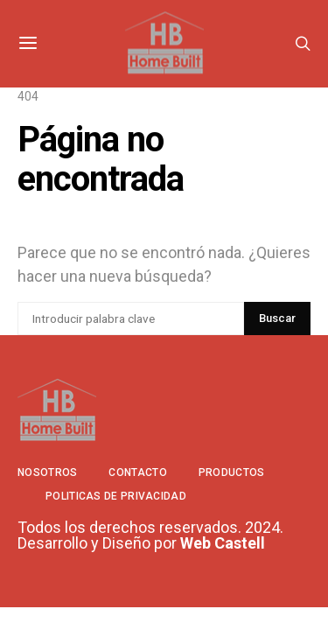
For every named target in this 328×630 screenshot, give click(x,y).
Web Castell (222, 543)
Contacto (137, 472)
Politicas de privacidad (115, 496)
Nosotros (47, 472)
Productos (232, 472)
